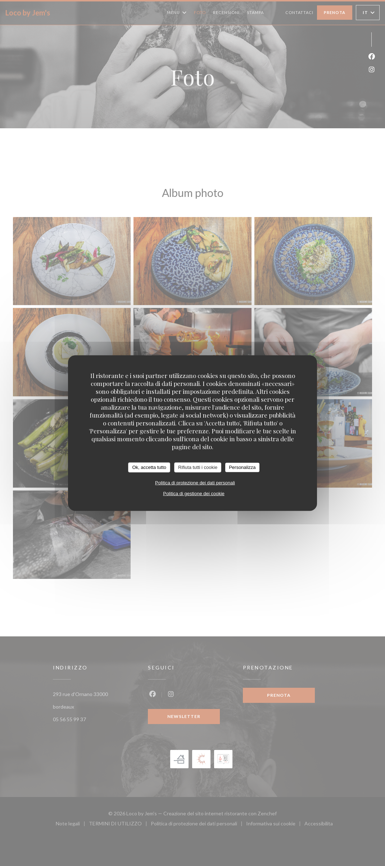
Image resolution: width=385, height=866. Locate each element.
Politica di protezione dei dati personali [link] (195, 482)
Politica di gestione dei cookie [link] (194, 493)
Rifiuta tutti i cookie (197, 467)
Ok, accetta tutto (149, 467)
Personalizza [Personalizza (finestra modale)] (242, 467)
